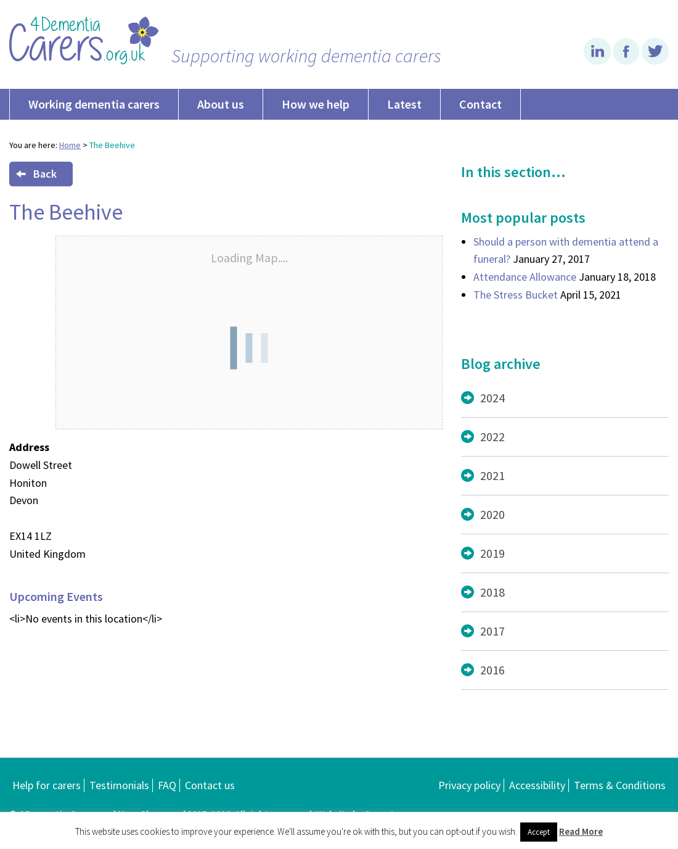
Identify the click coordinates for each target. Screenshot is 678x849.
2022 (492, 436)
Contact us (210, 785)
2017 (492, 631)
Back (36, 174)
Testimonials (119, 785)
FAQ (167, 785)
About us (220, 104)
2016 (492, 669)
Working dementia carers (94, 104)
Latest (404, 104)
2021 (492, 475)
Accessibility (537, 785)
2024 (492, 397)
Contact (480, 104)
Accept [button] (539, 832)
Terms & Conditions (620, 785)
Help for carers (46, 785)
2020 (492, 514)
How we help (315, 104)
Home (70, 145)
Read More (581, 831)
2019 (492, 553)
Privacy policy (469, 785)
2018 (492, 592)
